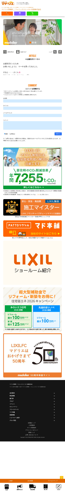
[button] (30, 43)
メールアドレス (7, 166)
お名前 (5, 151)
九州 (11, 7)
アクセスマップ (53, 481)
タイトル (5, 159)
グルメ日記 (13, 473)
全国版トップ (32, 476)
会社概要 (30, 481)
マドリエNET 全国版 (5, 7)
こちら (38, 247)
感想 (6, 187)
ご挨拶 (10, 481)
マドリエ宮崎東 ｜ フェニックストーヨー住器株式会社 (23, 7)
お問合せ (12, 187)
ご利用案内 (31, 478)
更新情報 (12, 468)
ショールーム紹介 (15, 471)
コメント (5, 173)
